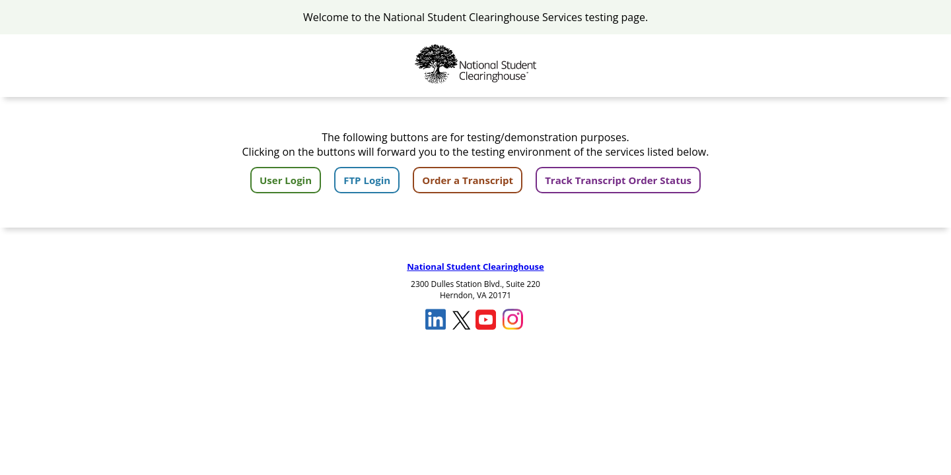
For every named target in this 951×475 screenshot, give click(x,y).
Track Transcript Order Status (618, 180)
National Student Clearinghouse (475, 266)
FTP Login (366, 180)
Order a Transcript (467, 180)
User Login (286, 180)
